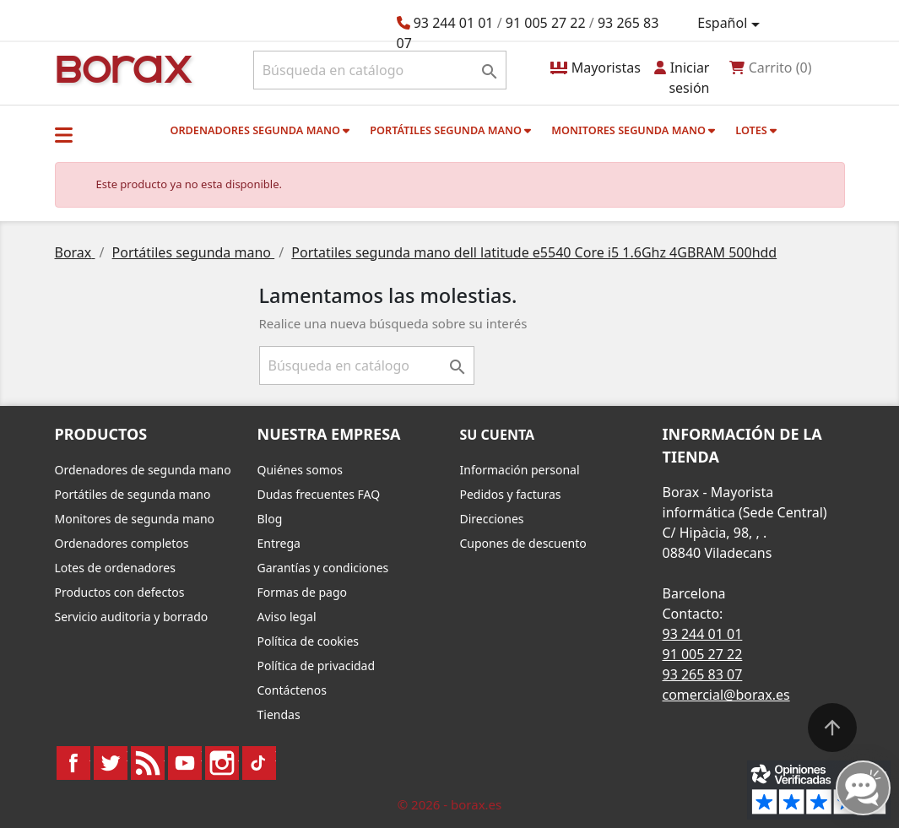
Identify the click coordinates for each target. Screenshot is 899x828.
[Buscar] (380, 70)
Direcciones (492, 519)
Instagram (222, 763)
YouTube (185, 763)
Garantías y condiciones (323, 568)
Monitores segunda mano (633, 130)
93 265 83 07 (703, 674)
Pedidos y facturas (510, 494)
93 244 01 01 (454, 23)
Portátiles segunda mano (450, 130)
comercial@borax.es (726, 694)
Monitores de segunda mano (135, 519)
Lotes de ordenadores (115, 568)
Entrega (279, 543)
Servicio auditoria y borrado (132, 617)
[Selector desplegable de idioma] (731, 24)
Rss (148, 763)
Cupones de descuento (523, 543)
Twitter (110, 763)
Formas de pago (302, 592)
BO (121, 68)
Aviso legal (287, 617)
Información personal (520, 470)
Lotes (756, 130)
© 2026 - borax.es (450, 804)
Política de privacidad (316, 666)
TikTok (259, 763)
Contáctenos (292, 690)
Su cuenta (497, 434)
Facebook (73, 763)
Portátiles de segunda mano (133, 494)
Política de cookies (308, 641)
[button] (64, 134)
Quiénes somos (300, 470)
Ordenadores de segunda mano (143, 470)
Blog (270, 519)
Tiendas (279, 714)
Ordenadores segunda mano (259, 130)
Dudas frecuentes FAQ (319, 494)
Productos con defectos (120, 592)
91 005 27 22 (546, 23)
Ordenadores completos (122, 543)
